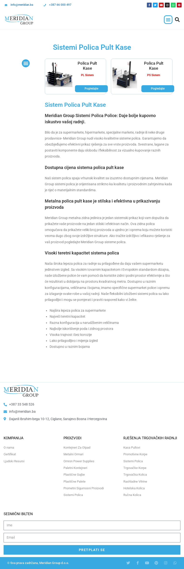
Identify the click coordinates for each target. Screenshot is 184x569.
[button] (168, 19)
